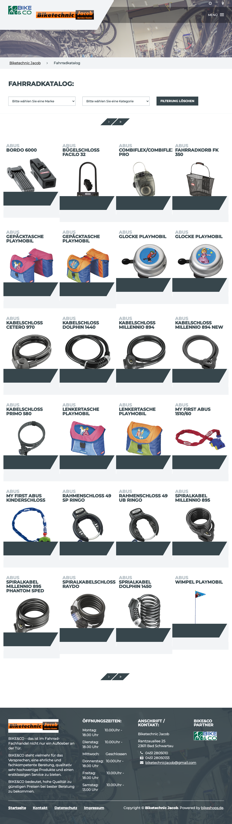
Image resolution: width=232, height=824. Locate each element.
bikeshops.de (212, 808)
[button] (216, 15)
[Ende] (121, 121)
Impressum (94, 808)
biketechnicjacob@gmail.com (170, 762)
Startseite (17, 808)
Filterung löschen (177, 101)
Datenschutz (65, 808)
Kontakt (40, 808)
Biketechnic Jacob (25, 63)
